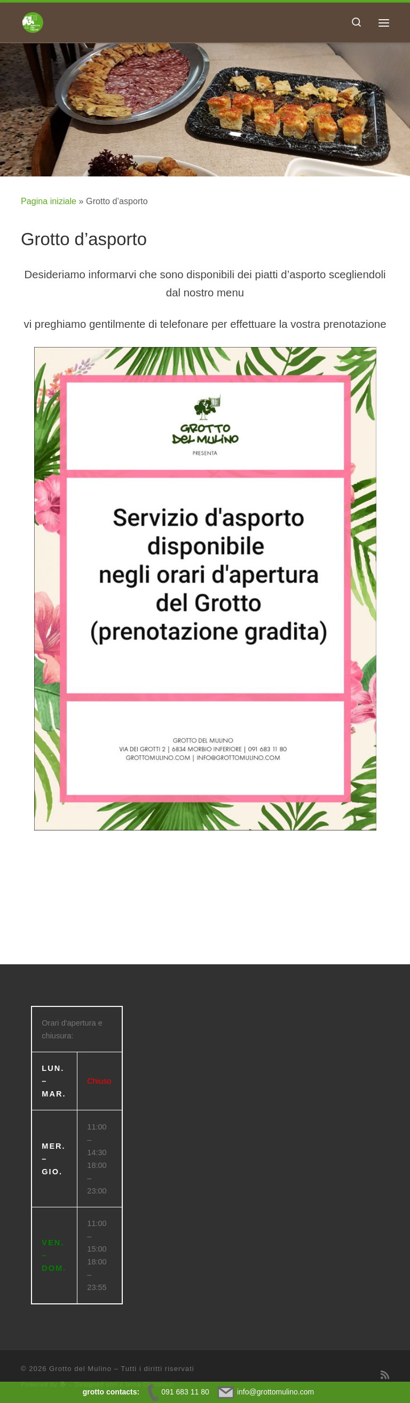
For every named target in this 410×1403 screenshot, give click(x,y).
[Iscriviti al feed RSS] (385, 1375)
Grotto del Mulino (80, 1369)
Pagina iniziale (48, 201)
